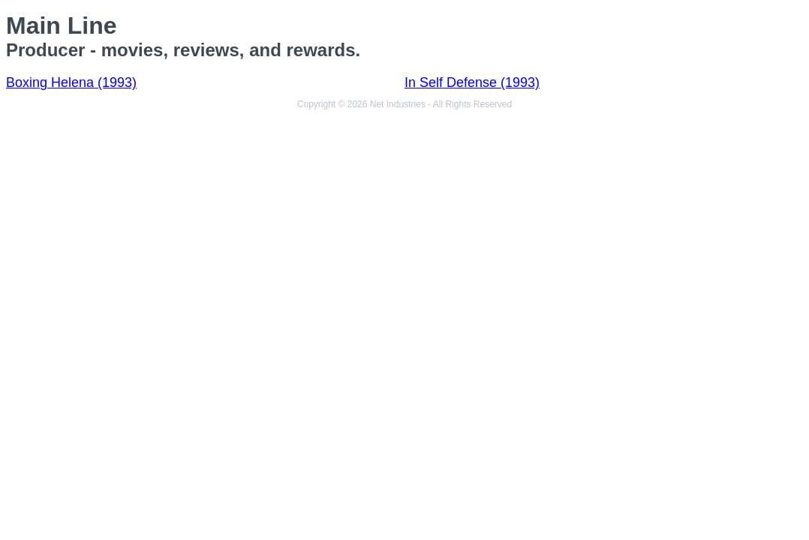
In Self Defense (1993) (472, 82)
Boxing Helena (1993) (71, 82)
